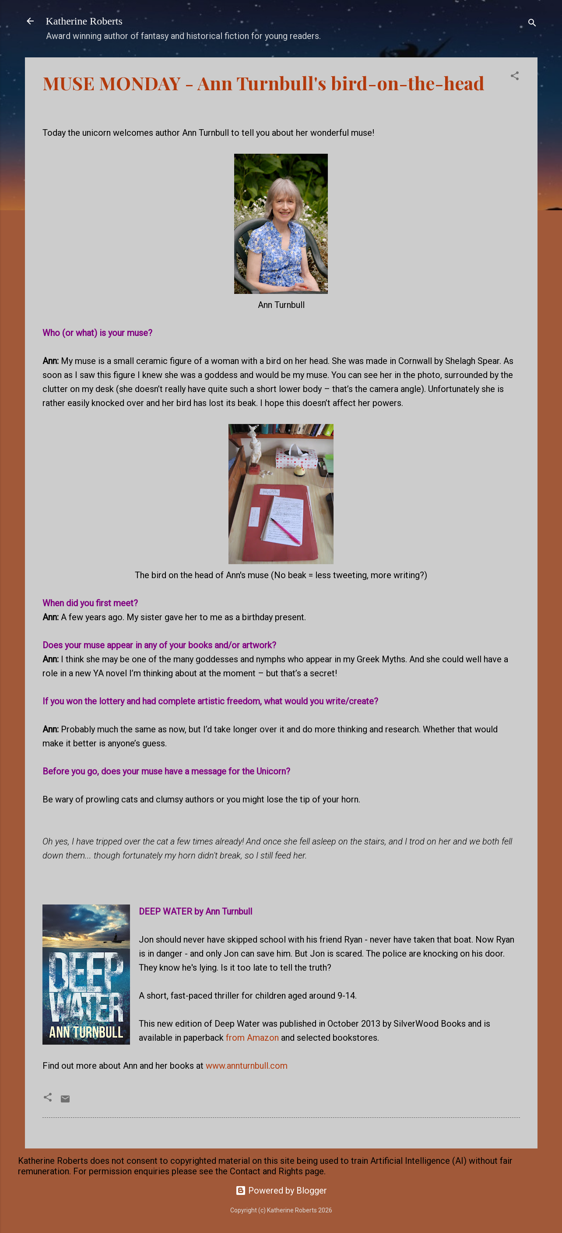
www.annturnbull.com (247, 1065)
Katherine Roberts (84, 21)
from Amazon (252, 1037)
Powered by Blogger (281, 1190)
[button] (514, 77)
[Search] (532, 24)
